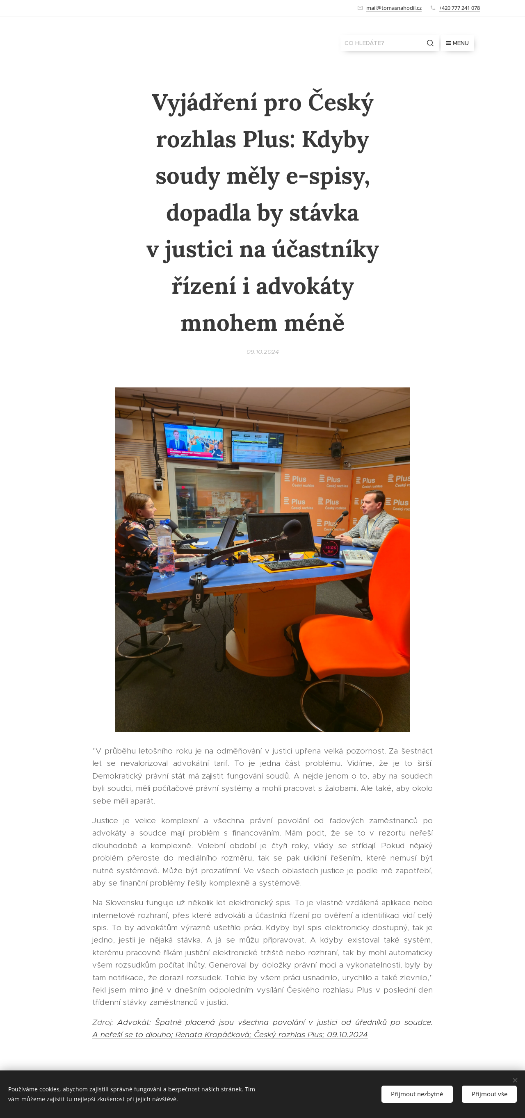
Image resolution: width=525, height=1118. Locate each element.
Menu (457, 43)
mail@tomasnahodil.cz (394, 7)
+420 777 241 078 (459, 7)
